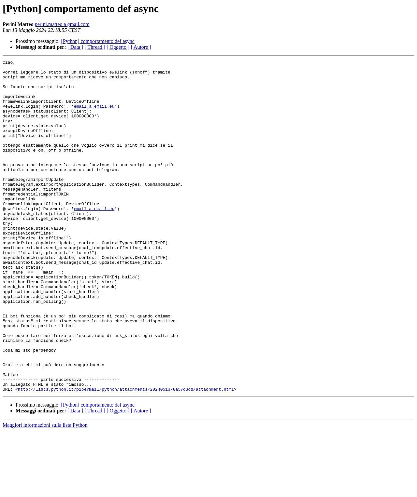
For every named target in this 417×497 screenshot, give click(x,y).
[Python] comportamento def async (98, 41)
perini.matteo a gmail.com (62, 24)
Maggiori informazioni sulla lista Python (45, 491)
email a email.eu (94, 116)
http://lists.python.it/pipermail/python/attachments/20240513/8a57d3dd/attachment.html (126, 455)
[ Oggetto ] (118, 47)
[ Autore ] (141, 47)
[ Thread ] (95, 47)
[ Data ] (75, 47)
